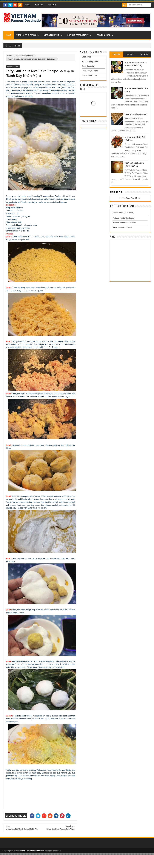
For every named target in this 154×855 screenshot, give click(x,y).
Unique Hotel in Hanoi (90, 75)
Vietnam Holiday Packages (130, 219)
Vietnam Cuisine (51, 35)
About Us (39, 5)
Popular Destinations (77, 35)
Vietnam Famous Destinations (31, 851)
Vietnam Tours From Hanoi (122, 213)
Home (27, 5)
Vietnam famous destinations (124, 223)
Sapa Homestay (88, 66)
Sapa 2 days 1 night (90, 71)
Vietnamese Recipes (24, 55)
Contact (52, 5)
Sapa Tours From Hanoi (122, 227)
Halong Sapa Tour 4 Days (130, 198)
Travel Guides (103, 35)
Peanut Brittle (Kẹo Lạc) (136, 114)
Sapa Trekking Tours (90, 62)
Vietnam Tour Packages (27, 35)
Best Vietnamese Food (89, 87)
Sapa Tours (86, 57)
